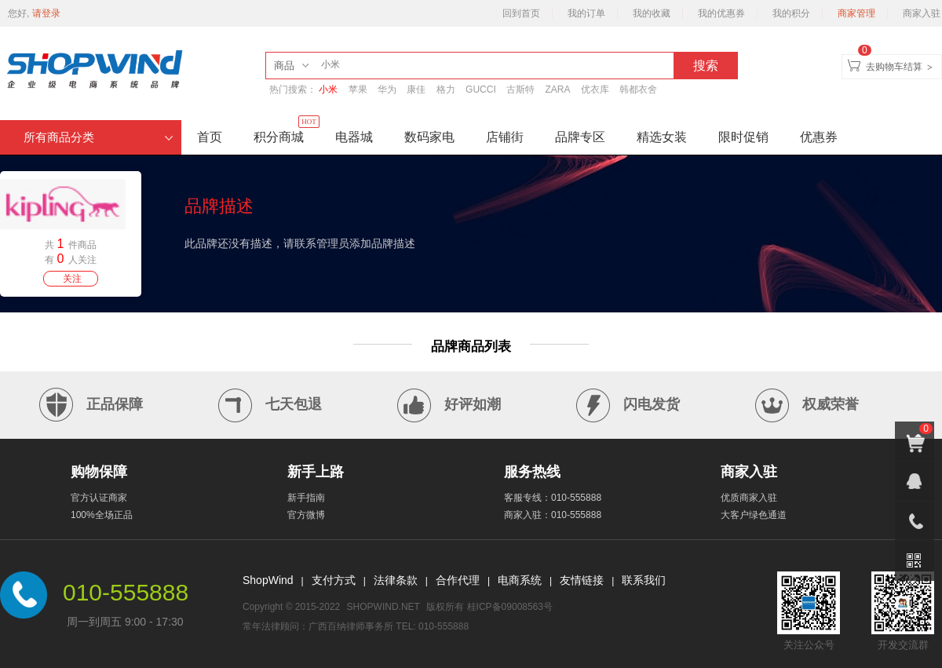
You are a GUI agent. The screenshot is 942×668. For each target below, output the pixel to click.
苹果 (358, 89)
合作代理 (458, 580)
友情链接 (582, 580)
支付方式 (334, 580)
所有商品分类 (98, 137)
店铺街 (505, 137)
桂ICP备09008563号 (510, 606)
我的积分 (791, 13)
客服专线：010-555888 (552, 497)
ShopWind (268, 580)
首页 (209, 137)
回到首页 (521, 13)
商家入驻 (921, 13)
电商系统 (520, 580)
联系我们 (644, 580)
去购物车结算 (894, 66)
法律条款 (396, 580)
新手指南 (306, 497)
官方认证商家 (99, 497)
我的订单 (586, 13)
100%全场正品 (102, 514)
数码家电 (429, 137)
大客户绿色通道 (754, 514)
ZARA (557, 89)
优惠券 (819, 137)
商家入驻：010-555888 (552, 514)
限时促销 (743, 137)
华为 (387, 89)
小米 (328, 89)
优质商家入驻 (749, 497)
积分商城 (286, 132)
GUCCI (481, 89)
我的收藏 (651, 13)
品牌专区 (580, 137)
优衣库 (595, 89)
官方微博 (306, 514)
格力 (445, 89)
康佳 (416, 89)
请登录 (46, 13)
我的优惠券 (721, 13)
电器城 (354, 137)
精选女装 (662, 137)
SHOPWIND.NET (383, 606)
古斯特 (520, 89)
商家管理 (856, 13)
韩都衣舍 (638, 89)
